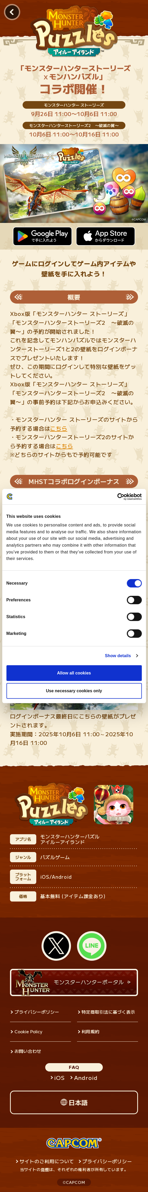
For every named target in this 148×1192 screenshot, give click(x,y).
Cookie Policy (28, 1031)
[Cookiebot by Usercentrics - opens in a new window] (119, 496)
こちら (58, 428)
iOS (59, 1077)
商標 (45, 1169)
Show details (118, 655)
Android (86, 1077)
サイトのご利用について (47, 1161)
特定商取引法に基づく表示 (108, 1012)
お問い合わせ (27, 1051)
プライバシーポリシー (36, 1012)
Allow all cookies (74, 673)
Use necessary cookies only (74, 691)
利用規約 (90, 1031)
